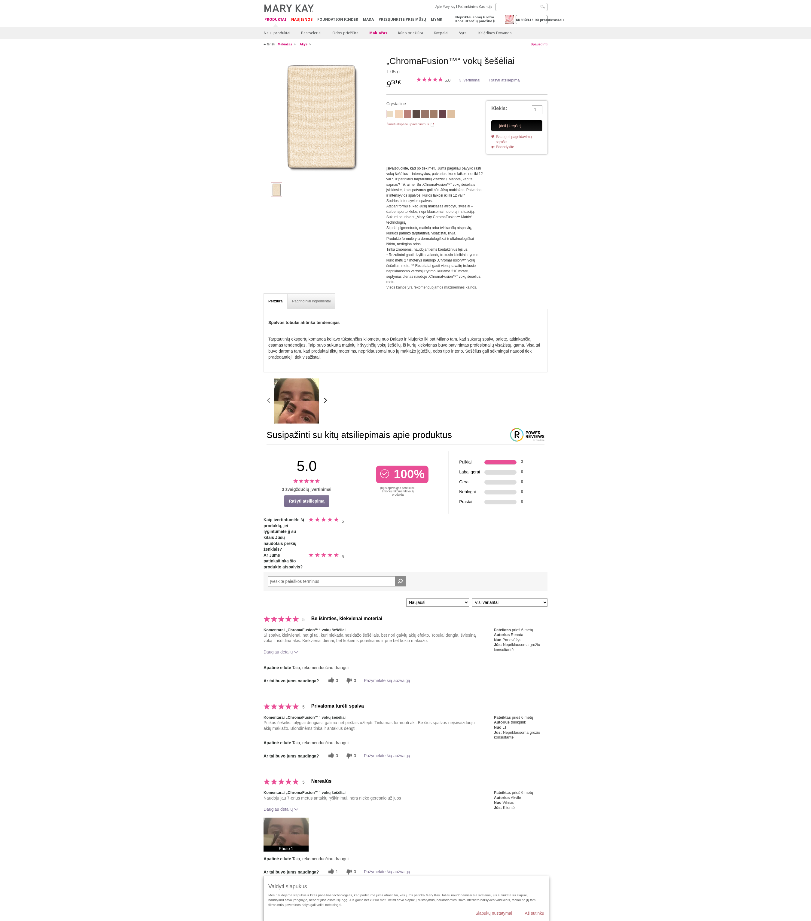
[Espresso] (416, 114)
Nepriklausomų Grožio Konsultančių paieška (474, 19)
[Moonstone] (451, 114)
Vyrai (463, 32)
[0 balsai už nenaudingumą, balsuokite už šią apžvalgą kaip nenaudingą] (350, 681)
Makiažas (378, 32)
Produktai (275, 19)
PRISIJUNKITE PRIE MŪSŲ (402, 19)
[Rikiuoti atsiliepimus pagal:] (437, 602)
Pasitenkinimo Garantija (475, 7)
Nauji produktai (277, 32)
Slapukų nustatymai (493, 913)
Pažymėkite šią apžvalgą (387, 680)
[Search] (521, 7)
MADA (368, 19)
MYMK (436, 19)
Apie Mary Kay (445, 7)
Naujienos (302, 19)
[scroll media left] (269, 401)
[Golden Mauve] (425, 114)
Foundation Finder (337, 19)
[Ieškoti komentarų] (400, 581)
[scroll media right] (325, 401)
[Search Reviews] (337, 581)
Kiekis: (499, 108)
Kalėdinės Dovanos (495, 32)
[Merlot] (442, 114)
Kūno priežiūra (410, 32)
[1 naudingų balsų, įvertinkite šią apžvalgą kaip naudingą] (332, 872)
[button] (286, 835)
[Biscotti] (399, 114)
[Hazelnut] (434, 114)
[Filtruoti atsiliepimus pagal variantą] (509, 602)
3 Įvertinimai (469, 80)
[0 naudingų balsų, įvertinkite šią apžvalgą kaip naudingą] (332, 681)
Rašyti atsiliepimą (504, 80)
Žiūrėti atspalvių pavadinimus (407, 124)
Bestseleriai (311, 32)
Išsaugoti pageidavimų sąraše (514, 139)
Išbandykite (505, 147)
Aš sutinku (534, 913)
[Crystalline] (322, 116)
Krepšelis (531, 19)
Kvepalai (441, 32)
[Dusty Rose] (407, 114)
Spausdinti (539, 44)
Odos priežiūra (345, 32)
